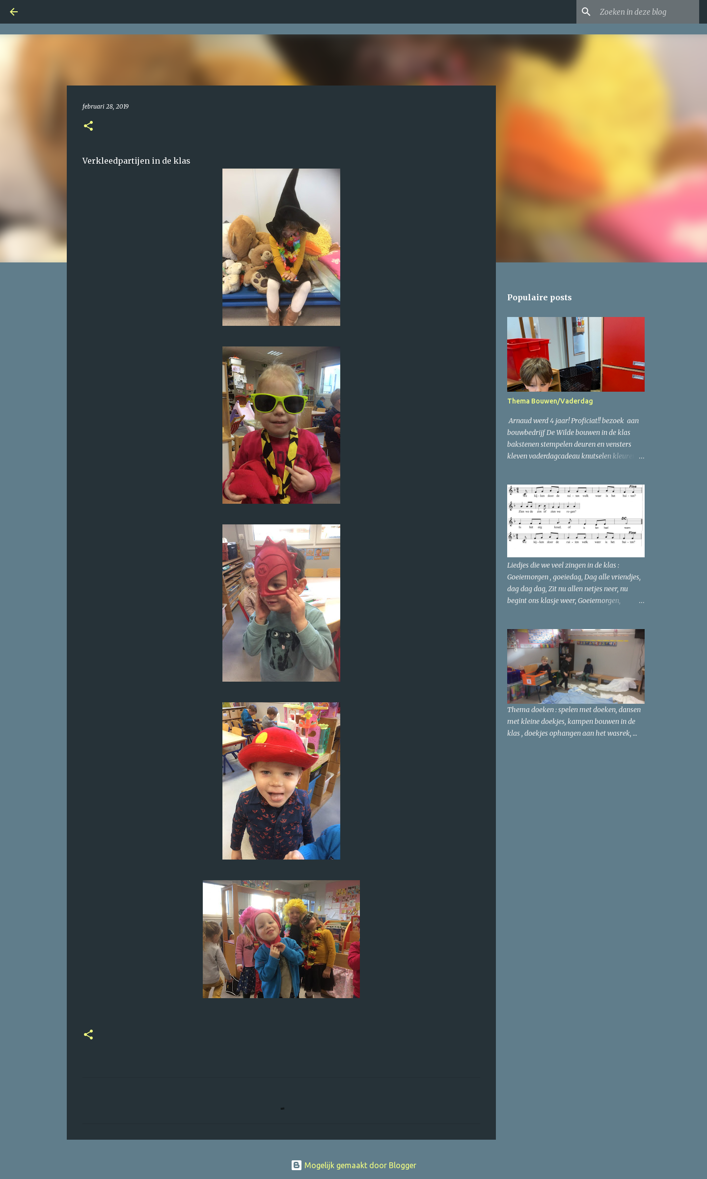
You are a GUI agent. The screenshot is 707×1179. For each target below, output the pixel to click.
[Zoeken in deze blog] (647, 12)
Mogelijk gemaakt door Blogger (353, 1165)
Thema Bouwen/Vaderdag (550, 401)
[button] (88, 126)
